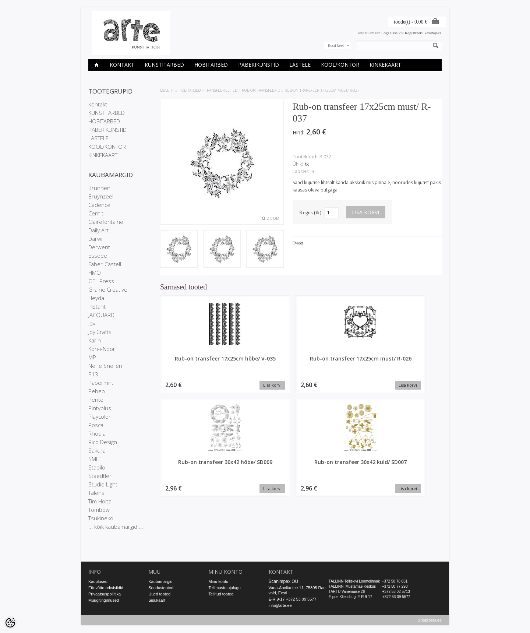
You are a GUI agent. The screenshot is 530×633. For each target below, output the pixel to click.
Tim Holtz (99, 501)
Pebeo (96, 391)
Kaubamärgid (160, 581)
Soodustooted (160, 587)
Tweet (298, 243)
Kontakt (122, 64)
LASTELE (300, 64)
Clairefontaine (105, 221)
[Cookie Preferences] (10, 622)
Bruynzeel (100, 196)
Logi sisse (389, 33)
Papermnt (100, 382)
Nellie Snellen (105, 365)
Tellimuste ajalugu (224, 587)
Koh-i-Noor (101, 348)
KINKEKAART (385, 64)
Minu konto (218, 581)
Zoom (273, 218)
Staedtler (100, 475)
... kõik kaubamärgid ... (115, 526)
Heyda (96, 298)
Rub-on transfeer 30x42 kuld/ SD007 (408, 362)
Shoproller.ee (430, 620)
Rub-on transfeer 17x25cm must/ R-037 (322, 90)
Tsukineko (100, 518)
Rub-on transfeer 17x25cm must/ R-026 (265, 362)
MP (92, 357)
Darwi (95, 238)
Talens (96, 492)
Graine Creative (107, 289)
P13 (93, 374)
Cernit (95, 213)
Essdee (97, 255)
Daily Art (98, 230)
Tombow (99, 509)
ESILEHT (167, 90)
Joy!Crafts (100, 331)
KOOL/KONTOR (340, 64)
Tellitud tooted (220, 594)
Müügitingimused (103, 600)
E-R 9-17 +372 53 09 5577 (293, 599)
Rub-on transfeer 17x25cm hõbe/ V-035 (193, 362)
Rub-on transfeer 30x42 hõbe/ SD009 (336, 362)
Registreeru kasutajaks (423, 33)
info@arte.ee (280, 605)
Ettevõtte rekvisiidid (105, 587)
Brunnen (99, 187)
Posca (95, 425)
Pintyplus (99, 408)
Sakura (97, 450)
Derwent (99, 247)
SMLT (94, 459)
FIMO (94, 272)
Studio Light (102, 484)
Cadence (99, 204)
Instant (97, 306)
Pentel (96, 399)
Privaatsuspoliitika (104, 594)
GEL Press (101, 281)
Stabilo (96, 467)
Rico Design (102, 442)
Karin (94, 340)
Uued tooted (159, 594)
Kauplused (97, 581)
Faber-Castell (104, 264)
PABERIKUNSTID (258, 64)
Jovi (92, 323)
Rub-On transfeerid (261, 90)
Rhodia (97, 433)
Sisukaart (156, 600)
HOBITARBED (211, 64)
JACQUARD (101, 315)
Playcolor (99, 416)
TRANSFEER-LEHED (221, 90)
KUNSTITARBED (164, 64)
